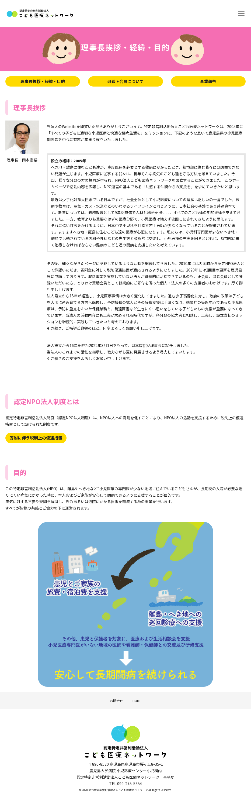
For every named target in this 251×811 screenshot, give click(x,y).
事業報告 (208, 81)
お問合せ (116, 700)
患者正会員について (125, 81)
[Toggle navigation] (241, 13)
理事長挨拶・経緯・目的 (42, 81)
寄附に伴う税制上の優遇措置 (36, 438)
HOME (137, 700)
